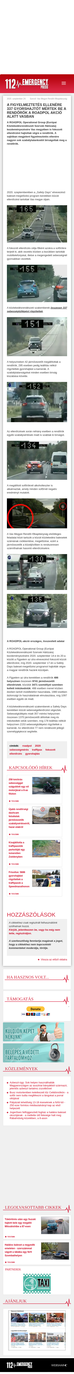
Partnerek (13, 1269)
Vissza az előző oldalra (54, 959)
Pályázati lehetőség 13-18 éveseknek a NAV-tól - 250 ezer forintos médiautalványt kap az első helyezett (37, 1105)
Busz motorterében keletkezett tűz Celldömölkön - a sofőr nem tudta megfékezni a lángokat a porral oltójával (39, 1095)
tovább (15, 801)
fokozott (50, 749)
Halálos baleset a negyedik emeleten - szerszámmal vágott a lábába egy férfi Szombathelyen (20, 1250)
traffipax (37, 749)
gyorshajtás (32, 753)
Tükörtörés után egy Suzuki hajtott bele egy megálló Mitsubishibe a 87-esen (20, 1223)
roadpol (27, 745)
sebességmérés (19, 749)
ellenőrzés (15, 753)
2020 (38, 745)
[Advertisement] (37, 37)
